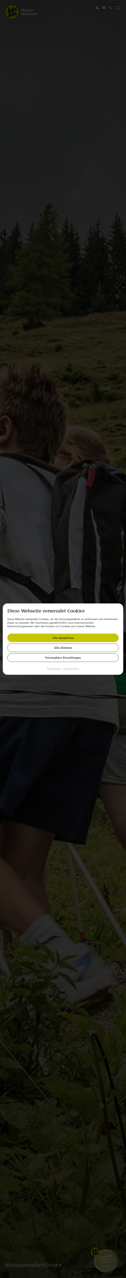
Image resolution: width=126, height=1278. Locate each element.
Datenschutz (71, 668)
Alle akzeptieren (63, 637)
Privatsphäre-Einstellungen (63, 657)
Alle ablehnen (63, 647)
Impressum (54, 668)
